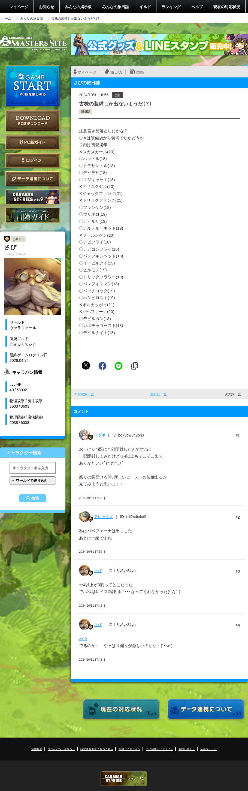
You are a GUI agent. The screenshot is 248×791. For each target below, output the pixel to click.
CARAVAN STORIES (124, 778)
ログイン (32, 160)
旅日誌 (116, 72)
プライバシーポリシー (61, 749)
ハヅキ (99, 435)
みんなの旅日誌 (115, 6)
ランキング (171, 6)
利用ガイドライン (129, 749)
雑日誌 (85, 111)
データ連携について (32, 178)
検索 (35, 498)
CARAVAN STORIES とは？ (32, 197)
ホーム (6, 18)
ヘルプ (197, 6)
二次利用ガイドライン (159, 749)
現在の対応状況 (226, 6)
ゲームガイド (32, 215)
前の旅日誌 (86, 394)
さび (98, 570)
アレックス (103, 516)
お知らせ (46, 6)
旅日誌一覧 (158, 394)
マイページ (18, 6)
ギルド (145, 6)
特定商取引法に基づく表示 (96, 749)
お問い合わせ (187, 749)
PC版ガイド (32, 142)
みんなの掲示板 (78, 6)
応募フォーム (208, 749)
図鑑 (140, 72)
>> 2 (83, 639)
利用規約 (36, 749)
